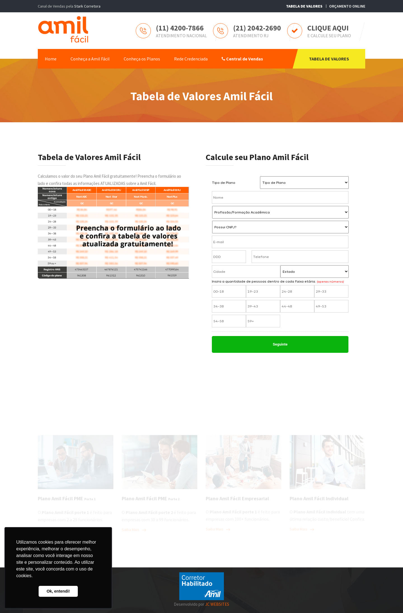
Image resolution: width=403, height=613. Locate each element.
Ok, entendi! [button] (58, 591)
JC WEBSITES (217, 604)
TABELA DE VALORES (329, 59)
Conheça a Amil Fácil (90, 59)
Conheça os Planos (142, 59)
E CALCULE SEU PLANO (329, 35)
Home (51, 59)
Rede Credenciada (191, 59)
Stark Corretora (87, 6)
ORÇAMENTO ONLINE (347, 6)
